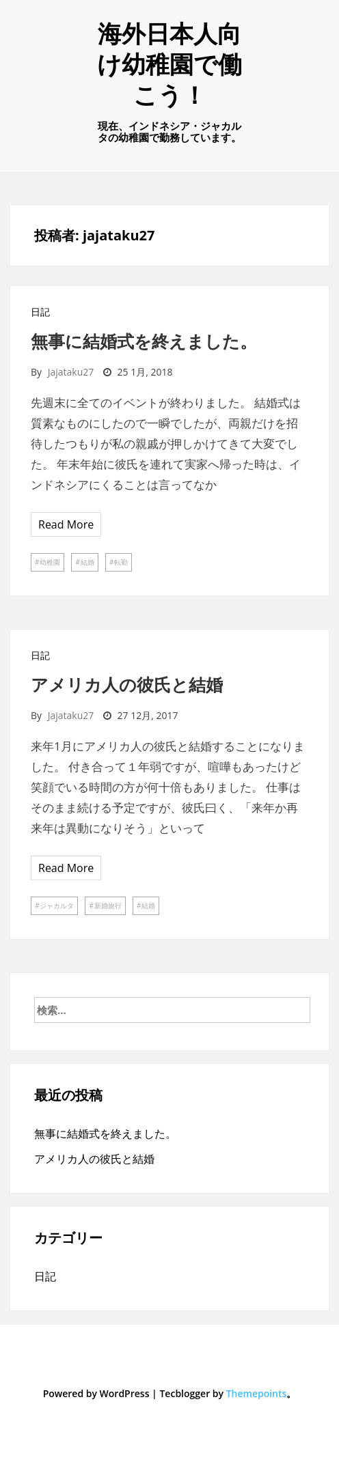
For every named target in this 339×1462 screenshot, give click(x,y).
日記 (40, 311)
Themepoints (256, 1393)
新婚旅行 (108, 905)
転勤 (121, 562)
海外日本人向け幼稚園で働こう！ (169, 64)
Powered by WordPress (96, 1393)
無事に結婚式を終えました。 (144, 340)
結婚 (87, 562)
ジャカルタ (57, 905)
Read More (66, 524)
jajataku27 (71, 371)
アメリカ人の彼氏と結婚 (127, 684)
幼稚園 (50, 562)
